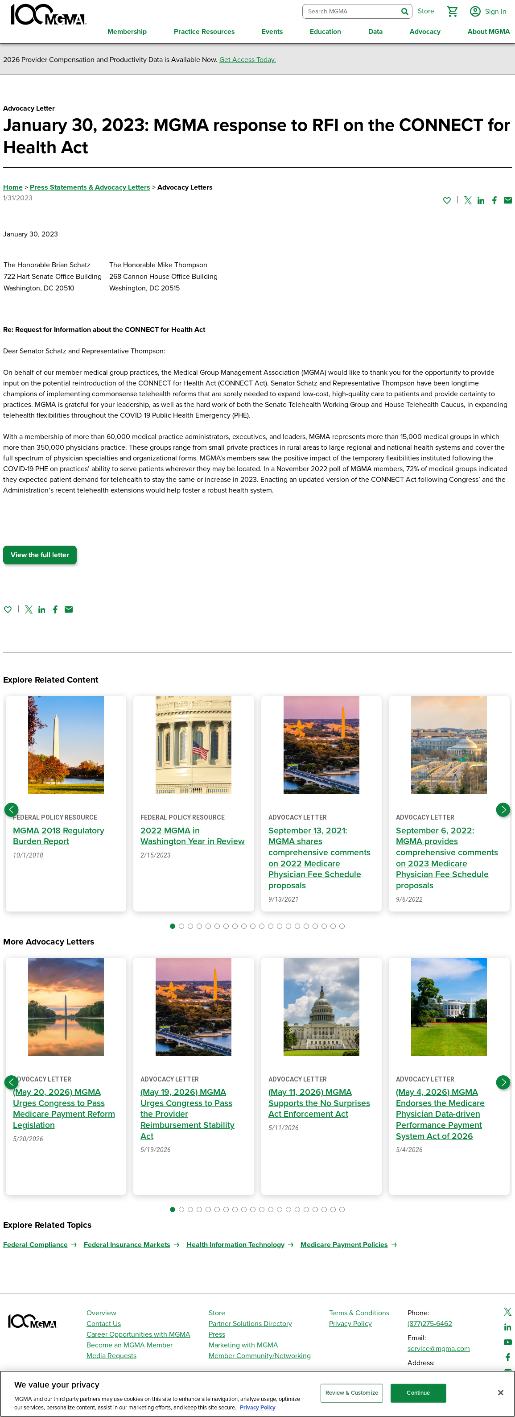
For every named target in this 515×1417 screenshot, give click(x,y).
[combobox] (349, 11)
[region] (257, 1394)
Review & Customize (351, 1392)
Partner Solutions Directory (250, 1322)
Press (217, 1333)
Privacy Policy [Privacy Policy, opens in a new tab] (258, 1407)
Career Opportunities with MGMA (138, 1333)
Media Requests (111, 1354)
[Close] (501, 1393)
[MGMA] (47, 16)
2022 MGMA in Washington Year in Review (193, 835)
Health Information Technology (235, 1243)
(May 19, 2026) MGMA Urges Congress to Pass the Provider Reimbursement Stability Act (187, 1113)
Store (217, 1311)
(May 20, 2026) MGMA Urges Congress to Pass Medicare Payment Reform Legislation (64, 1107)
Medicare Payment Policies (344, 1243)
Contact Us (104, 1322)
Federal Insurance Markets (127, 1243)
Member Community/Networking (260, 1354)
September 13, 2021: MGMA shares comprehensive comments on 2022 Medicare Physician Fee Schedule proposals (319, 857)
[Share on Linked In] (481, 199)
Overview (101, 1311)
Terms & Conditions (359, 1311)
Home (13, 186)
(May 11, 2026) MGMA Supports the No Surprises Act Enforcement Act (319, 1102)
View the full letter (40, 553)
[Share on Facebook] (494, 199)
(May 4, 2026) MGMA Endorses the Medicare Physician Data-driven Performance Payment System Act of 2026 (440, 1113)
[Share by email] (508, 199)
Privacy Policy (350, 1322)
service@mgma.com (439, 1347)
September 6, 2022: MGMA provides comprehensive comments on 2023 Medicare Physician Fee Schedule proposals (447, 857)
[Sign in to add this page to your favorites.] (446, 198)
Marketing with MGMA (243, 1343)
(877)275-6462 (430, 1322)
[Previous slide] (11, 808)
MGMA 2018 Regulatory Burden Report (59, 835)
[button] (451, 11)
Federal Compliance (35, 1243)
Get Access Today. (247, 58)
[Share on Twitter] (468, 199)
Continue (418, 1392)
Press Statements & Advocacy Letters (90, 186)
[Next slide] (503, 808)
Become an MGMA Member (130, 1343)
